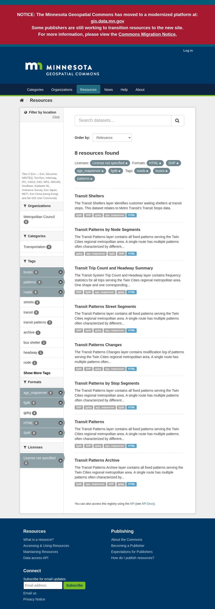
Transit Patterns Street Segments (105, 306)
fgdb (79, 215)
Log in (188, 50)
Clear (56, 117)
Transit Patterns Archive (97, 460)
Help (124, 90)
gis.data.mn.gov (107, 21)
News (108, 90)
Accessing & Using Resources (46, 546)
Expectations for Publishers (132, 552)
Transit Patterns (89, 422)
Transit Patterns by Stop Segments (107, 383)
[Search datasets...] (123, 120)
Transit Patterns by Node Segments (107, 230)
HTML (131, 215)
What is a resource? (38, 540)
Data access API (36, 558)
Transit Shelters (89, 196)
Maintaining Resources (40, 552)
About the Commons (127, 540)
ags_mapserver (114, 215)
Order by (82, 138)
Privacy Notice (34, 599)
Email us (30, 593)
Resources (88, 90)
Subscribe (74, 585)
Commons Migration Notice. (148, 34)
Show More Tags (37, 373)
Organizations (61, 90)
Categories (35, 90)
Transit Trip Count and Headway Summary (114, 268)
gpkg (98, 215)
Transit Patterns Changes (98, 345)
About (139, 90)
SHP (88, 215)
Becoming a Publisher (127, 546)
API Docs (148, 503)
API (132, 503)
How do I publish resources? (132, 558)
